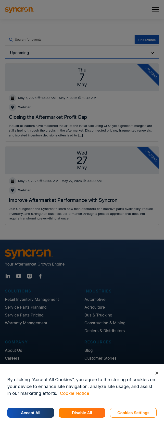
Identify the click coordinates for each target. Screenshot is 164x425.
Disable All (82, 412)
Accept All (30, 412)
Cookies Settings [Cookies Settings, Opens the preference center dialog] (133, 412)
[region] (82, 394)
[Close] (157, 373)
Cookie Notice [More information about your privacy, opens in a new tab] (74, 393)
